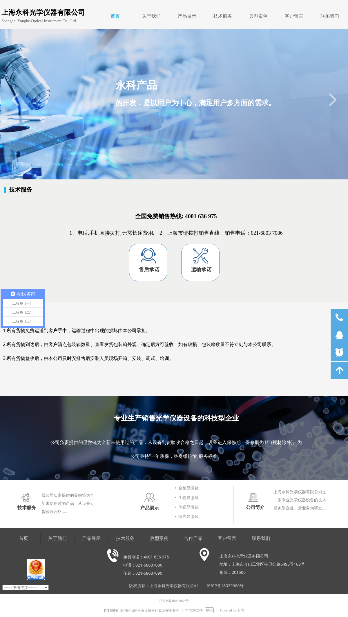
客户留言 (294, 16)
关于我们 (151, 16)
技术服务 (222, 16)
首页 (115, 16)
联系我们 (329, 16)
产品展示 (187, 16)
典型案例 (258, 16)
